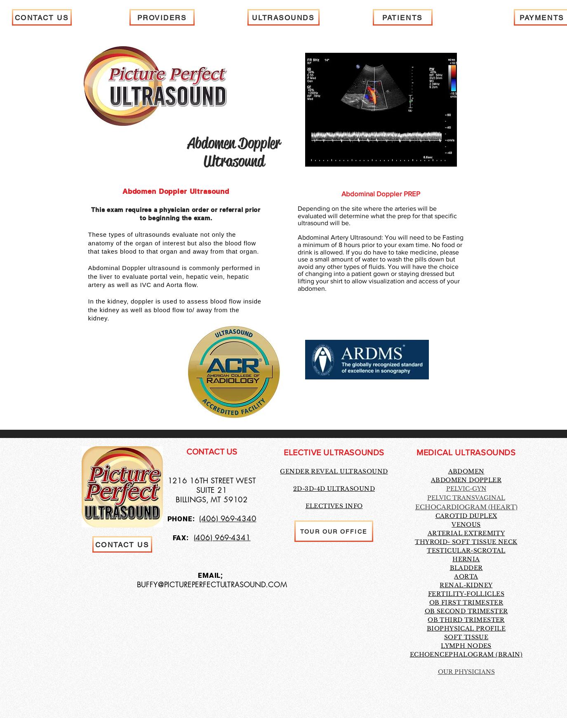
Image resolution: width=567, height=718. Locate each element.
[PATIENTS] (403, 17)
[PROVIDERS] (162, 17)
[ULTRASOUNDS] (283, 17)
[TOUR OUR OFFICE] (333, 531)
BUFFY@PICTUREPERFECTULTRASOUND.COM (212, 584)
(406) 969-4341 (222, 537)
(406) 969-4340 (227, 518)
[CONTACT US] (42, 17)
